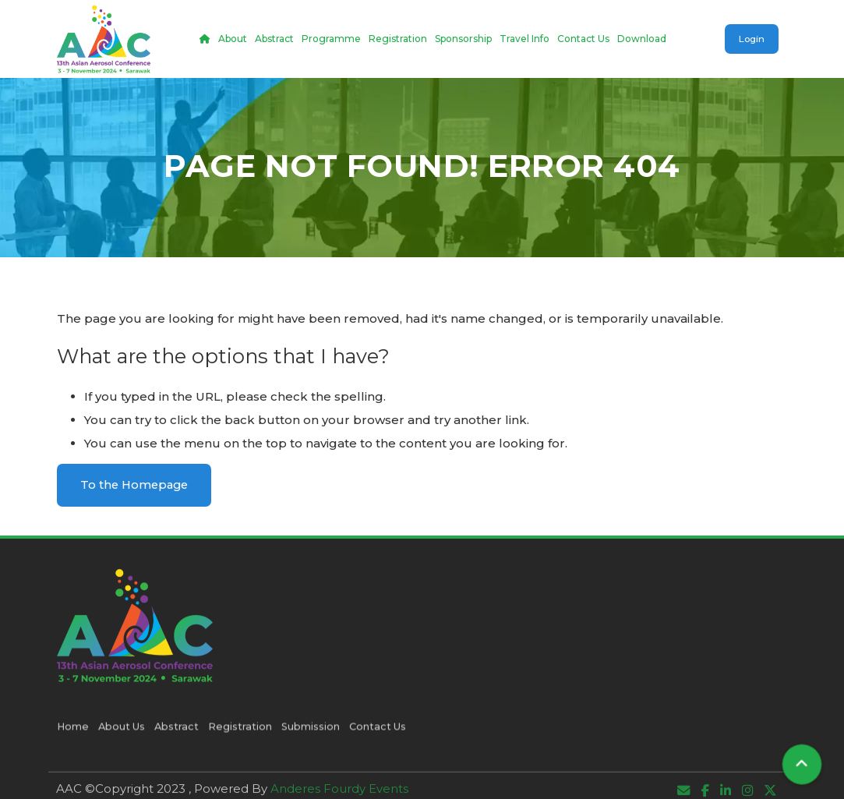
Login (751, 38)
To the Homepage (136, 484)
